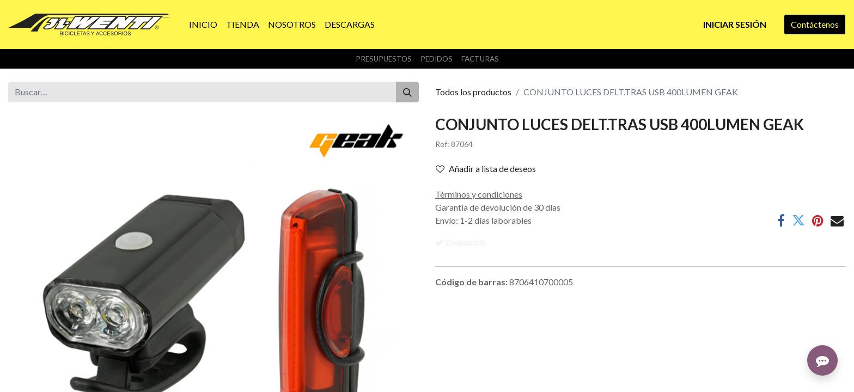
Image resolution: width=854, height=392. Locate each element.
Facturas (480, 58)
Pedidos (436, 58)
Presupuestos (384, 58)
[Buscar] (407, 92)
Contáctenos (815, 24)
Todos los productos (473, 92)
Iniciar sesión (734, 24)
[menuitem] (203, 24)
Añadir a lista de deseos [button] (486, 168)
